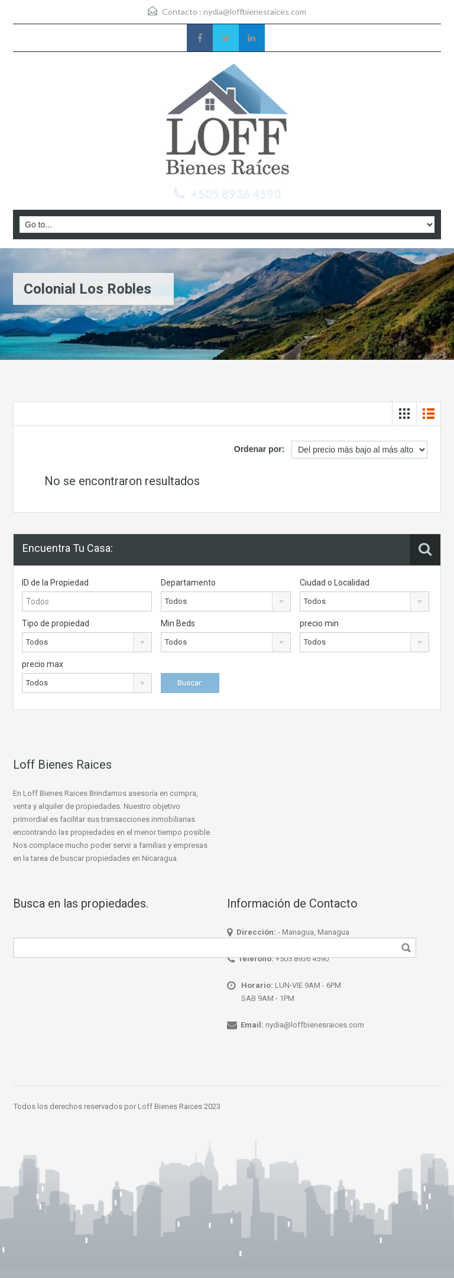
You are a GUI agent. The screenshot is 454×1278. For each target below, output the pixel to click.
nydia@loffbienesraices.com (254, 11)
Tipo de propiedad (55, 623)
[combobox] (226, 601)
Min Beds (178, 623)
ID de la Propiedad (55, 582)
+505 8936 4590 (302, 958)
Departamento (188, 582)
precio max (42, 664)
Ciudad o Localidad (334, 582)
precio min (319, 623)
